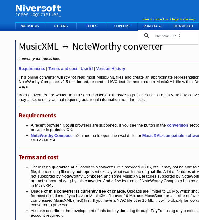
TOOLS (92, 26)
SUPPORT (122, 26)
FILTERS (61, 26)
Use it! (87, 68)
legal (175, 19)
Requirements (32, 68)
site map (189, 19)
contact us (160, 19)
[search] (167, 35)
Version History (110, 68)
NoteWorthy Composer (52, 135)
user (146, 19)
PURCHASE (153, 26)
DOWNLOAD (184, 26)
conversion (177, 125)
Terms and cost (62, 68)
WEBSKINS (30, 26)
